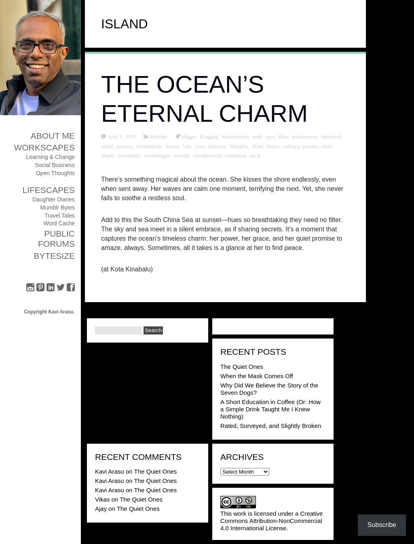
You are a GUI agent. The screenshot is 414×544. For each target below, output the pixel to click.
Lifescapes (48, 190)
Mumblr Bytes (57, 207)
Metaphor (239, 146)
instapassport (304, 136)
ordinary (291, 146)
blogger (189, 136)
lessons (172, 146)
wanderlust (236, 155)
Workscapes (44, 147)
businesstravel (235, 136)
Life (187, 146)
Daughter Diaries (53, 199)
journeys (124, 146)
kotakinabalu (149, 146)
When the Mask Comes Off (256, 376)
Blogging (209, 136)
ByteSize (54, 255)
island (107, 146)
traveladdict (129, 155)
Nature (273, 146)
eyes (270, 136)
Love (200, 146)
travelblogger (157, 155)
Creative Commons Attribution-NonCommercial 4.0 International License (271, 520)
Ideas (283, 136)
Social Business (55, 165)
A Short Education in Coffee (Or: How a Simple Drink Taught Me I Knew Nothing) (270, 409)
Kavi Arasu (109, 471)
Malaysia (217, 146)
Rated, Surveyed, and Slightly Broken (270, 425)
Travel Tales (59, 215)
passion (310, 146)
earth (257, 136)
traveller (181, 155)
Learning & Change (50, 157)
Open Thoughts (55, 173)
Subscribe (382, 524)
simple (107, 155)
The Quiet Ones (241, 366)
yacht (255, 155)
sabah (326, 146)
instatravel (331, 136)
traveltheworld (207, 155)
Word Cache (59, 223)
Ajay (101, 508)
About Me (53, 135)
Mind (257, 146)
